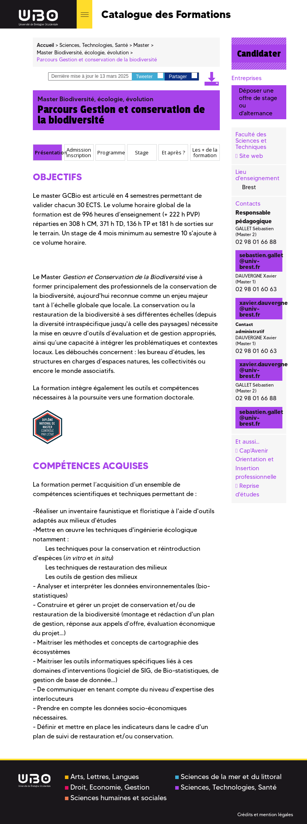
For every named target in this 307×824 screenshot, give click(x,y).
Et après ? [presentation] (173, 152)
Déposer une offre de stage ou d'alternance (258, 102)
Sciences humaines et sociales (116, 798)
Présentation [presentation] (48, 152)
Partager (183, 76)
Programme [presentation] (111, 152)
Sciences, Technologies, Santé (225, 787)
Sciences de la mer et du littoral (228, 776)
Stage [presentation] (142, 152)
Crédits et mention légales (265, 814)
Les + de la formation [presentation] (204, 152)
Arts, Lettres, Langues (102, 776)
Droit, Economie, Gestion (107, 787)
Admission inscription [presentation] (78, 152)
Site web (251, 155)
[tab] (48, 152)
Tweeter (149, 76)
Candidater (259, 53)
